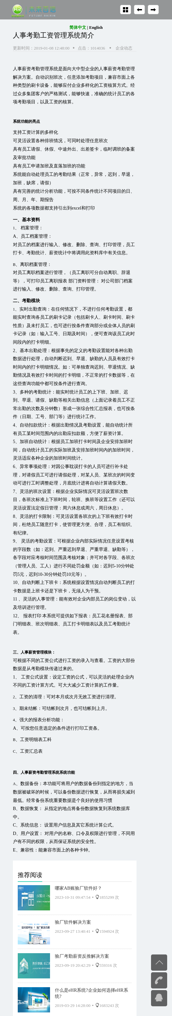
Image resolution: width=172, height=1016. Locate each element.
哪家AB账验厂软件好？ (78, 888)
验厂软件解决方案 (73, 922)
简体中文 (77, 27)
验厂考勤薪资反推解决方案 (82, 956)
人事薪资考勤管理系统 (35, 68)
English (96, 27)
